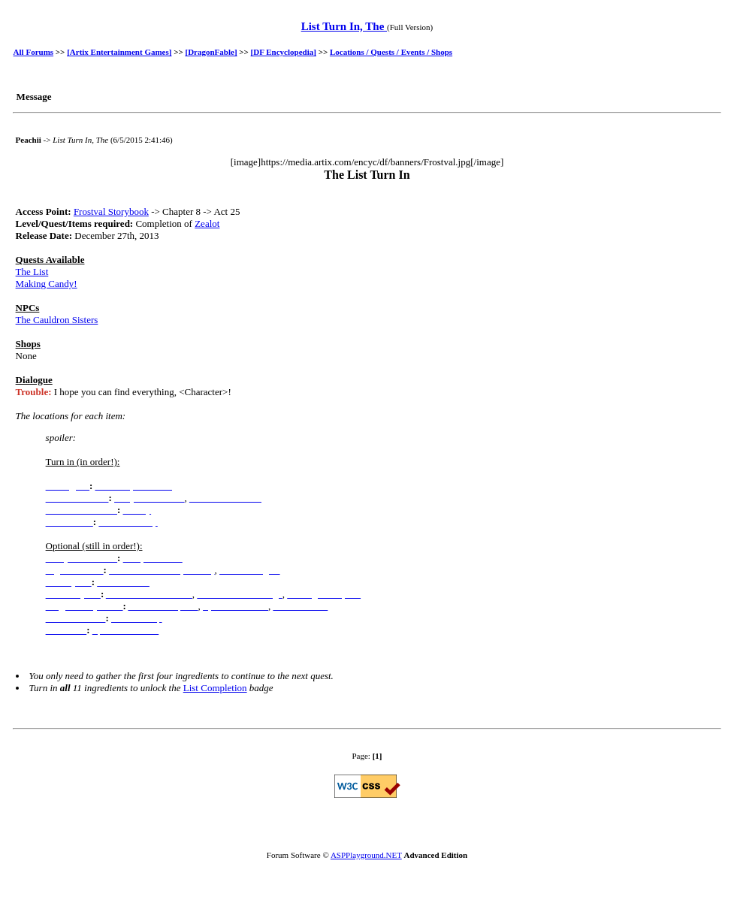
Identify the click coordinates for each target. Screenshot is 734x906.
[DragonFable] (211, 51)
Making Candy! (46, 283)
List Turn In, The (344, 26)
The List (32, 271)
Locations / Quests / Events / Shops (391, 51)
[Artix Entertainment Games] (119, 51)
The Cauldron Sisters (57, 319)
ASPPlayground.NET (366, 854)
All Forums (33, 51)
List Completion (215, 687)
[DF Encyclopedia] (283, 51)
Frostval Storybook (111, 211)
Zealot (207, 223)
